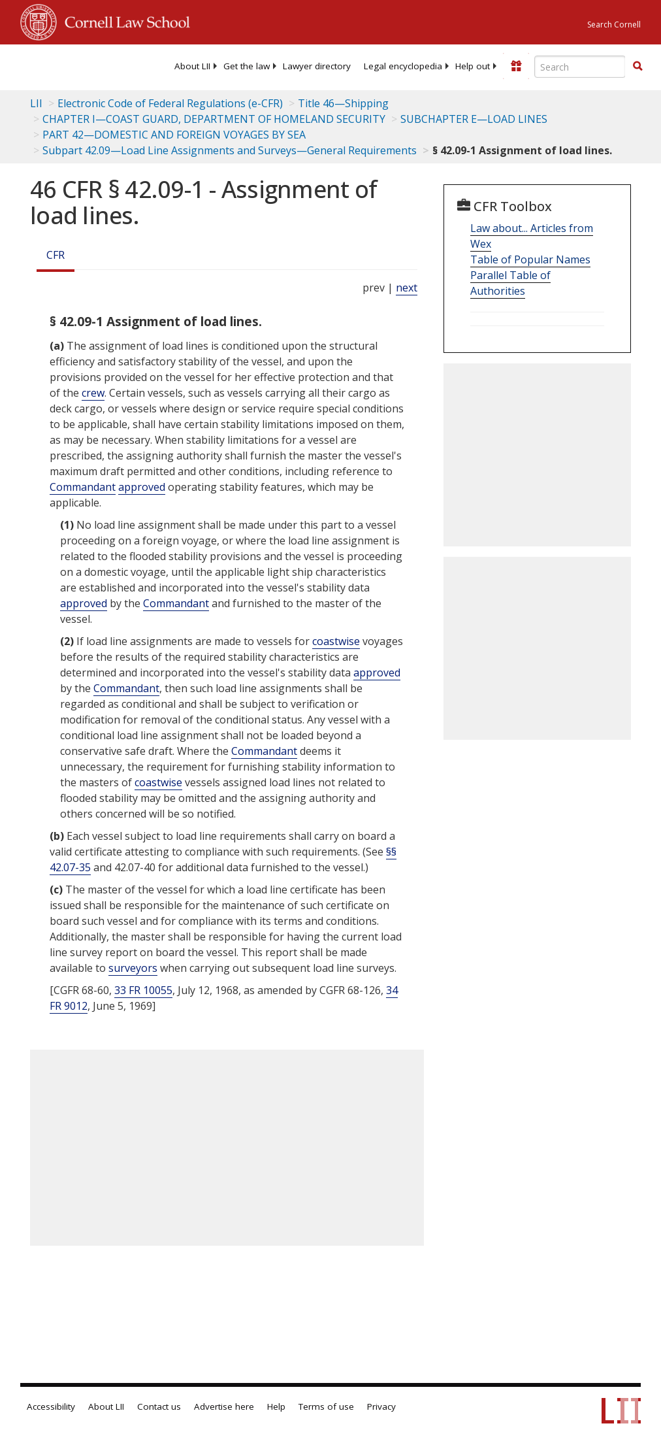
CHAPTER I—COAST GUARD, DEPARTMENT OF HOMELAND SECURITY (213, 119)
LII (36, 103)
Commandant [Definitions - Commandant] (83, 487)
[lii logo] (71, 65)
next (406, 287)
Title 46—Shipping (343, 103)
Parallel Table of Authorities (510, 283)
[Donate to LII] (516, 66)
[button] (637, 66)
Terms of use (326, 1406)
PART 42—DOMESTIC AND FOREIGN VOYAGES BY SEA (174, 134)
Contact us (159, 1406)
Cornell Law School (123, 20)
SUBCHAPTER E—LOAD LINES (473, 119)
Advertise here (224, 1406)
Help (276, 1406)
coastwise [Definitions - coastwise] (336, 641)
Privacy (381, 1406)
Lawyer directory (317, 66)
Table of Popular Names (530, 259)
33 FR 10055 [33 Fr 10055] (143, 990)
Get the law (246, 66)
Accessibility (51, 1406)
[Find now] (637, 66)
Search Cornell (614, 24)
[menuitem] (192, 66)
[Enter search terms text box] (580, 67)
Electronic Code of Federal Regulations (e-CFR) (170, 103)
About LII (192, 66)
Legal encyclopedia (403, 66)
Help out (472, 66)
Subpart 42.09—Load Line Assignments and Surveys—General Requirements (229, 150)
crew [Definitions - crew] (93, 393)
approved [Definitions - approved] (141, 487)
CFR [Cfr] (55, 255)
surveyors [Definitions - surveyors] (132, 968)
